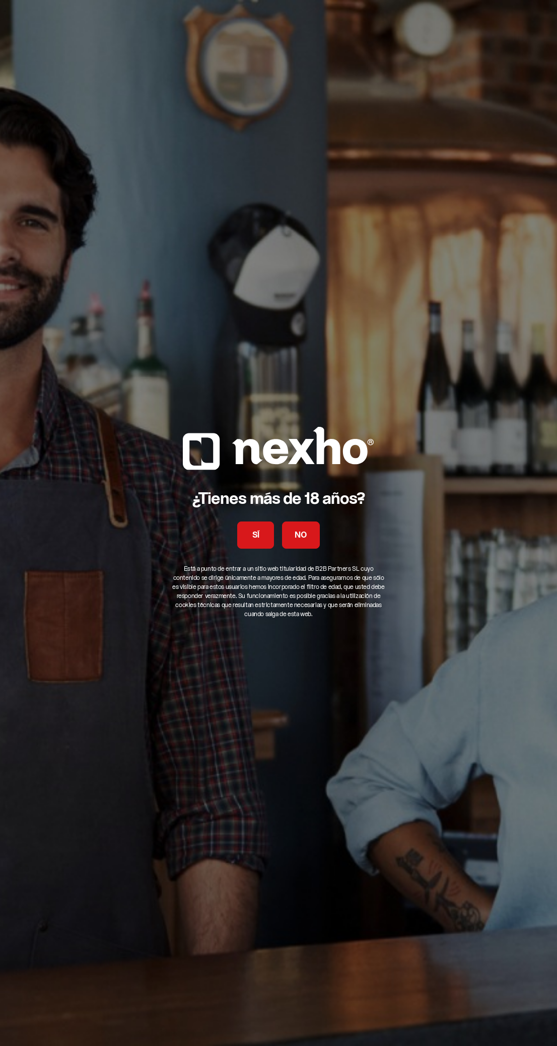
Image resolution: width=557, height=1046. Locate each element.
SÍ (255, 536)
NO (301, 536)
